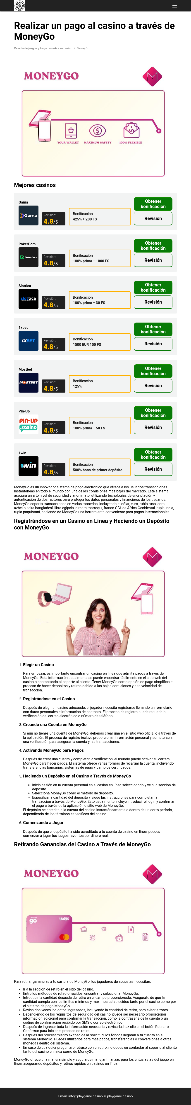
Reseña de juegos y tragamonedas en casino (43, 48)
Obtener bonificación (153, 204)
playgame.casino (120, 1096)
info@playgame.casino (85, 1096)
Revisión (153, 218)
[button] (174, 5)
